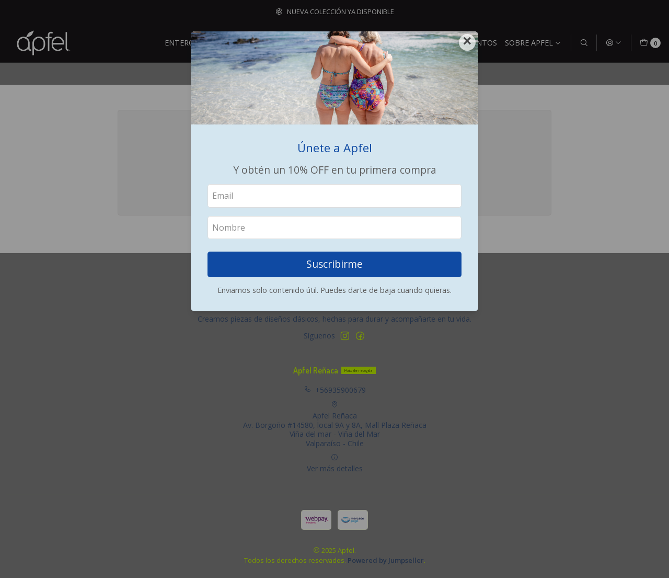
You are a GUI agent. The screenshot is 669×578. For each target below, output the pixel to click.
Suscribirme (334, 264)
